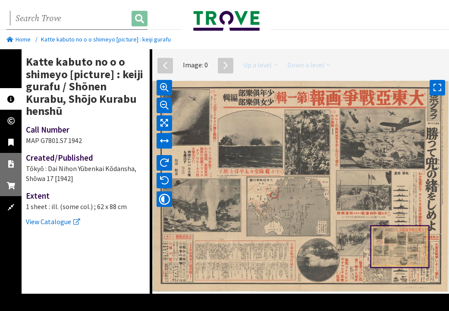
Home (18, 39)
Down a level (308, 64)
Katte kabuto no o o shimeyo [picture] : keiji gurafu (106, 39)
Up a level (260, 64)
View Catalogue (53, 221)
